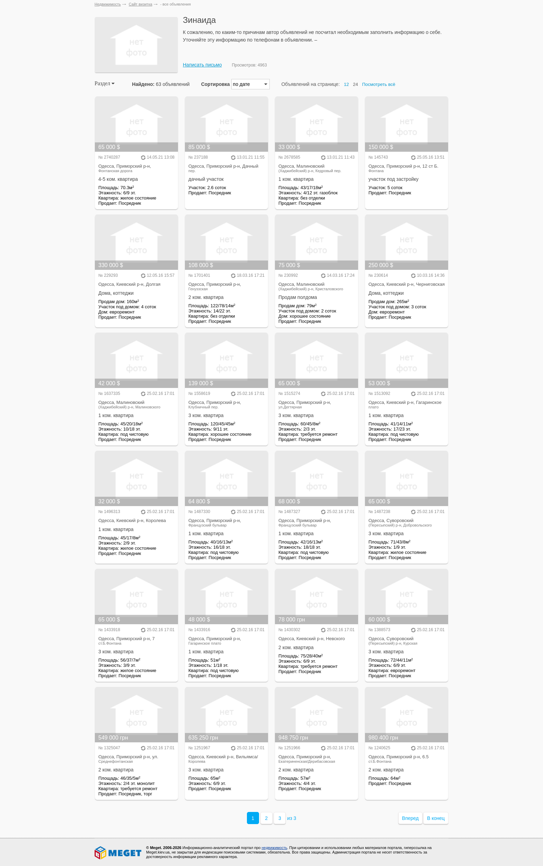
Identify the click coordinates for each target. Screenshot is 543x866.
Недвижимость (108, 4)
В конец (436, 818)
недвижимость (274, 848)
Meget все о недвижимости (118, 852)
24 (355, 84)
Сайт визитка (140, 4)
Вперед (410, 818)
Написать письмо (202, 65)
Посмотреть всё (378, 84)
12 (346, 84)
